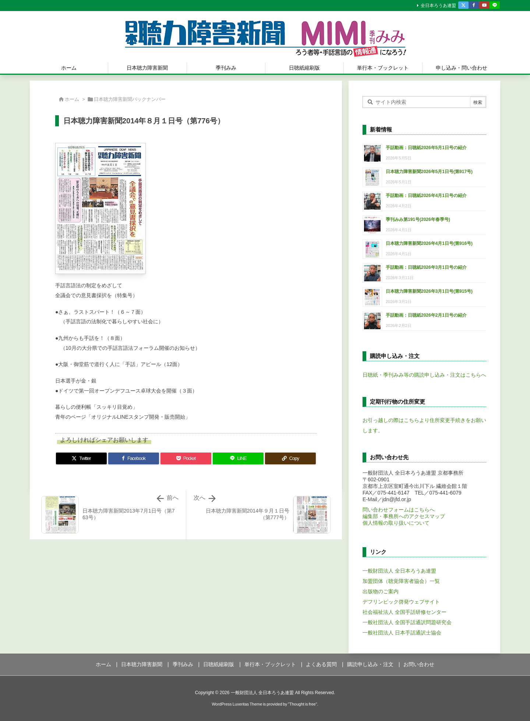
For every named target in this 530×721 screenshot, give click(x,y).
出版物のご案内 (381, 591)
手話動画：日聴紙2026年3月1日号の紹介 (426, 267)
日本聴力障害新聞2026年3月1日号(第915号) (429, 291)
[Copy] (290, 458)
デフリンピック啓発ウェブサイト (401, 602)
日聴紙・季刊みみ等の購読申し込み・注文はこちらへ (424, 375)
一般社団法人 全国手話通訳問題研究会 (407, 622)
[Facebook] (133, 458)
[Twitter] (81, 458)
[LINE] (238, 458)
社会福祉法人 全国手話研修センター (404, 612)
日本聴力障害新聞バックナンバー (130, 99)
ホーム (72, 99)
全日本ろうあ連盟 (438, 5)
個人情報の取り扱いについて (396, 523)
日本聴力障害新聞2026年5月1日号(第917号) (429, 171)
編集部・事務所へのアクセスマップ (404, 516)
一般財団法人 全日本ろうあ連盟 (399, 571)
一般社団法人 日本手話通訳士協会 (402, 633)
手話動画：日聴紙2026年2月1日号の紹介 (426, 315)
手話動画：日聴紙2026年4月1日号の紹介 (426, 195)
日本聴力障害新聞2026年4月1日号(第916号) (429, 243)
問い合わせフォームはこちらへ (399, 510)
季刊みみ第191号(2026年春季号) (418, 219)
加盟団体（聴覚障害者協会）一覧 (401, 581)
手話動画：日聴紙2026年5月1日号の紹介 (426, 147)
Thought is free (302, 704)
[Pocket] (185, 458)
